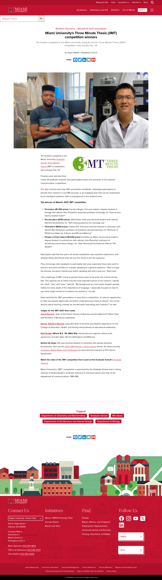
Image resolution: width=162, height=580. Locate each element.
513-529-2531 (33, 550)
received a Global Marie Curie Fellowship (59, 350)
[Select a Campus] (25, 518)
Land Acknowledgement (70, 567)
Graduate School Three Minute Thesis (53, 163)
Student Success (65, 28)
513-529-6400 (27, 554)
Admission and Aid (99, 10)
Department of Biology (108, 421)
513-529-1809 (29, 546)
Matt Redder (46, 333)
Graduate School (98, 415)
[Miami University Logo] (17, 10)
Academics (82, 10)
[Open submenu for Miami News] (41, 18)
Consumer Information (50, 567)
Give (146, 2)
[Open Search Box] (152, 2)
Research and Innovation (92, 28)
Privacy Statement (89, 567)
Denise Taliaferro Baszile (52, 324)
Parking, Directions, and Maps (96, 534)
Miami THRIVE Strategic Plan (59, 518)
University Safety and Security (96, 530)
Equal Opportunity (32, 567)
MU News (117, 415)
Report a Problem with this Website (90, 571)
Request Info (102, 2)
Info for (135, 2)
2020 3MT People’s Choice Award (80, 346)
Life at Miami (128, 10)
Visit (113, 2)
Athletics (115, 10)
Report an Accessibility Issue (126, 567)
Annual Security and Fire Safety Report (60, 571)
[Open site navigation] (152, 10)
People (85, 518)
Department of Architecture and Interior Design (68, 421)
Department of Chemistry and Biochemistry (63, 415)
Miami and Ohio (52, 526)
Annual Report (52, 522)
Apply (142, 10)
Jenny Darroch (47, 314)
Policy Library (111, 571)
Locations (122, 2)
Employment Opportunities (94, 526)
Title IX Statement (105, 567)
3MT (47, 189)
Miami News (9, 18)
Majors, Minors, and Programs (96, 522)
